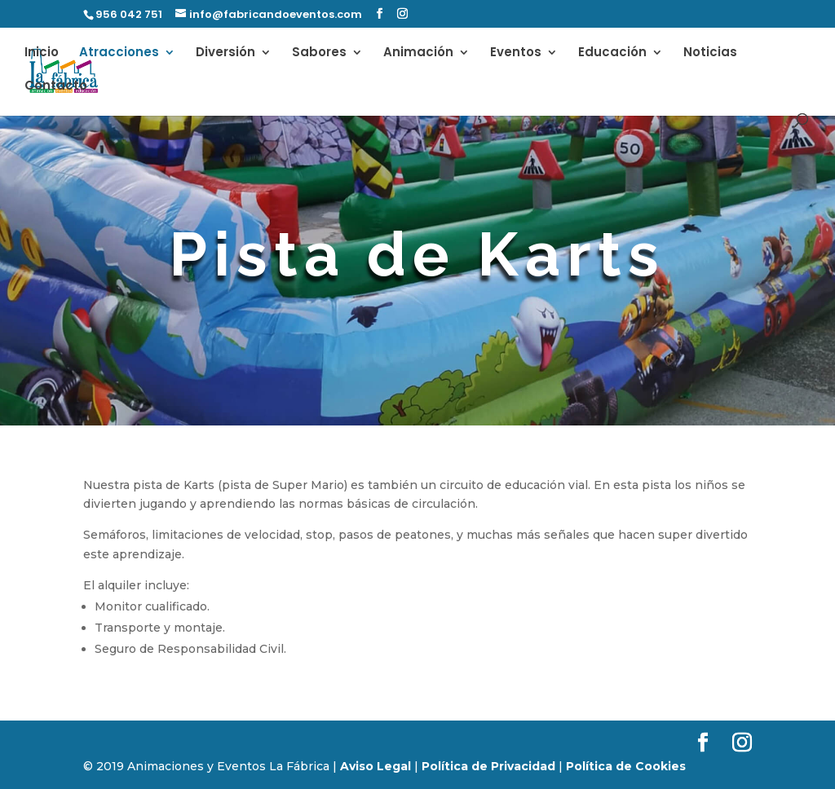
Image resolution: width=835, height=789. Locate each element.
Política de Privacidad (488, 766)
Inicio (41, 53)
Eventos (515, 53)
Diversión (225, 53)
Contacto (55, 87)
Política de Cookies (626, 766)
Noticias (710, 53)
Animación (418, 53)
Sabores (319, 53)
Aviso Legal (375, 766)
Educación (612, 53)
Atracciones (119, 53)
